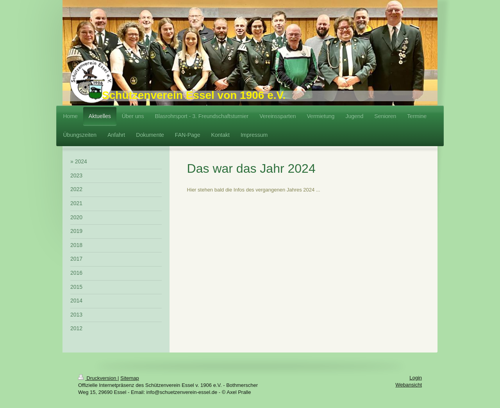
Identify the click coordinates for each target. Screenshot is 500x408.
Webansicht (408, 385)
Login (415, 378)
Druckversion (98, 378)
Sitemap (129, 378)
